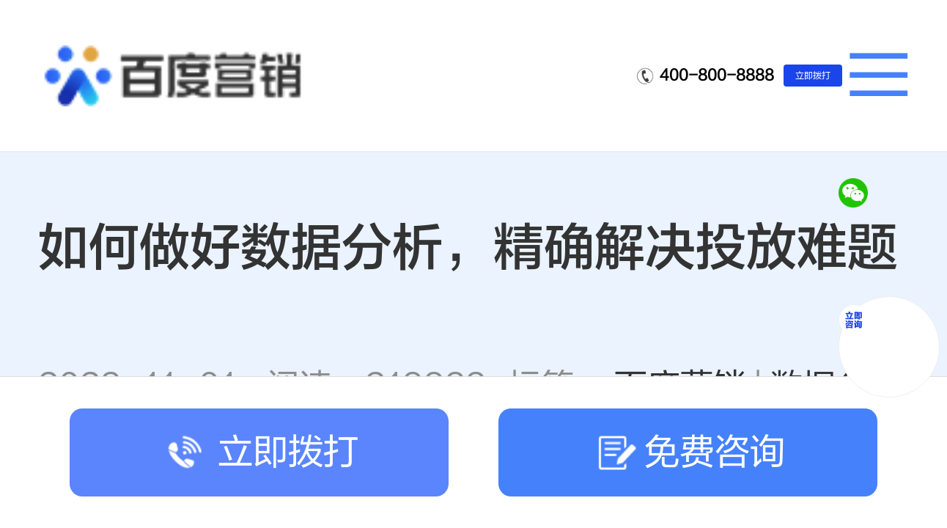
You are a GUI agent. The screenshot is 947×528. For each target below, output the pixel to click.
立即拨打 (812, 75)
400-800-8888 (717, 75)
